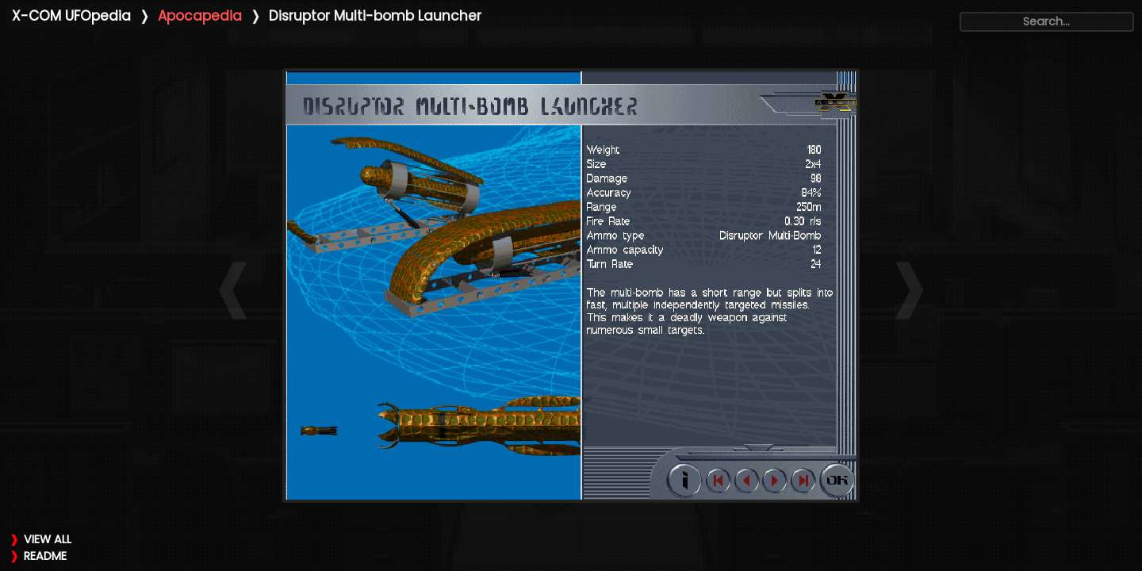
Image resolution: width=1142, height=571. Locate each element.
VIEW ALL (48, 539)
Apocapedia (200, 15)
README (45, 556)
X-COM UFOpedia (71, 15)
